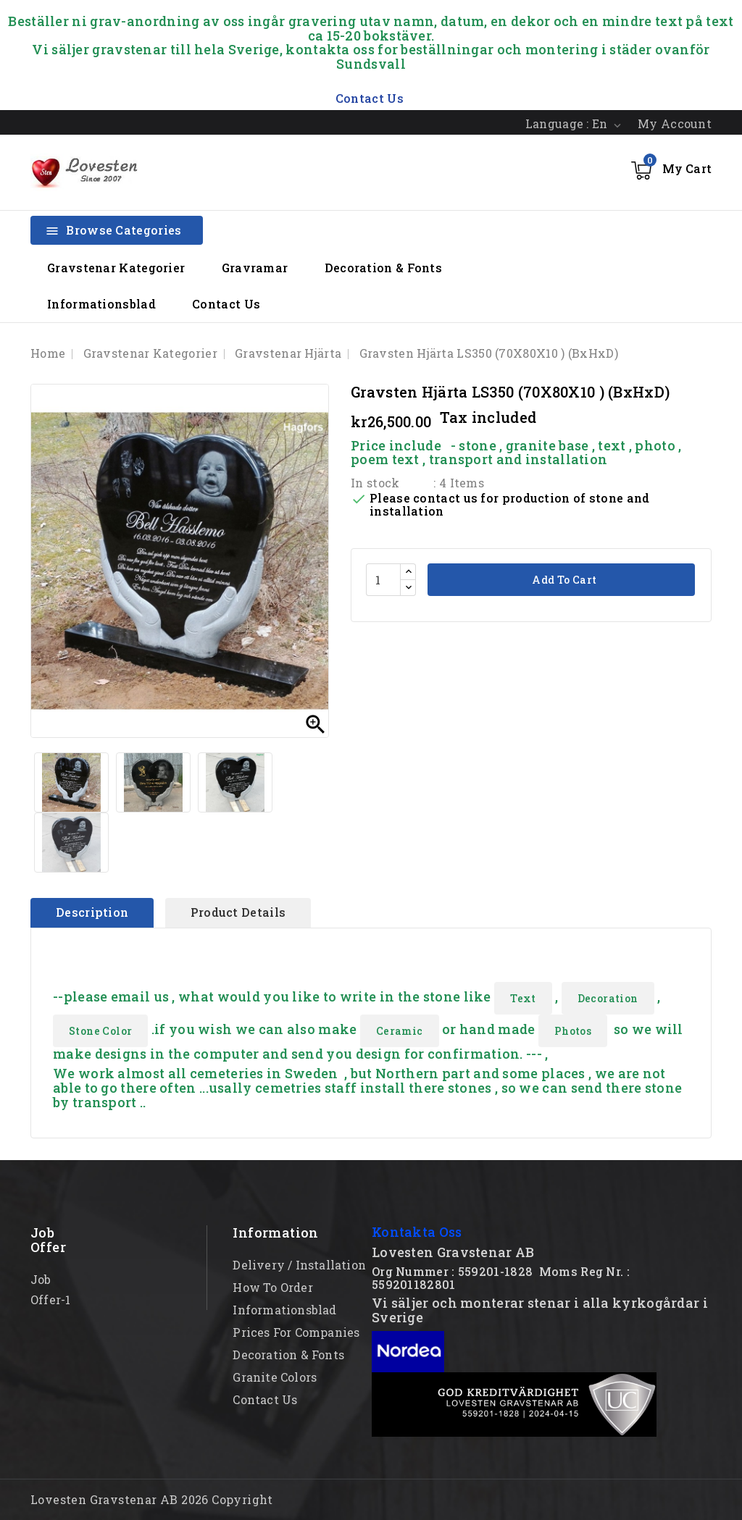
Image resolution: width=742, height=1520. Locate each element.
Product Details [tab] (238, 912)
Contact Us (226, 303)
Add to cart (563, 580)
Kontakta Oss (417, 1231)
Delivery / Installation (299, 1264)
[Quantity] (383, 579)
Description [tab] (92, 912)
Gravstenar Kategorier (116, 267)
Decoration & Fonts (383, 267)
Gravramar (255, 267)
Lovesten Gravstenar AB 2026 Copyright (151, 1499)
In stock (375, 482)
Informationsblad (101, 303)
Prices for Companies (296, 1332)
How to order (272, 1287)
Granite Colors (275, 1377)
